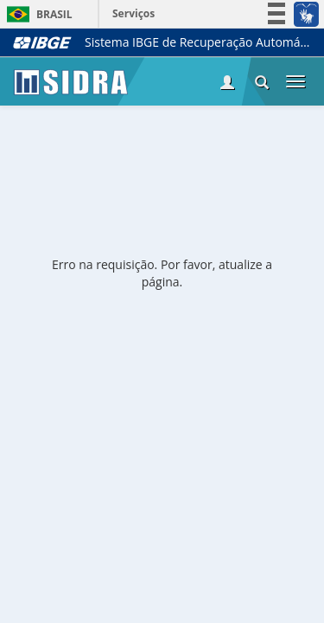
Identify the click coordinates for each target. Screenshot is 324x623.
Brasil (36, 14)
